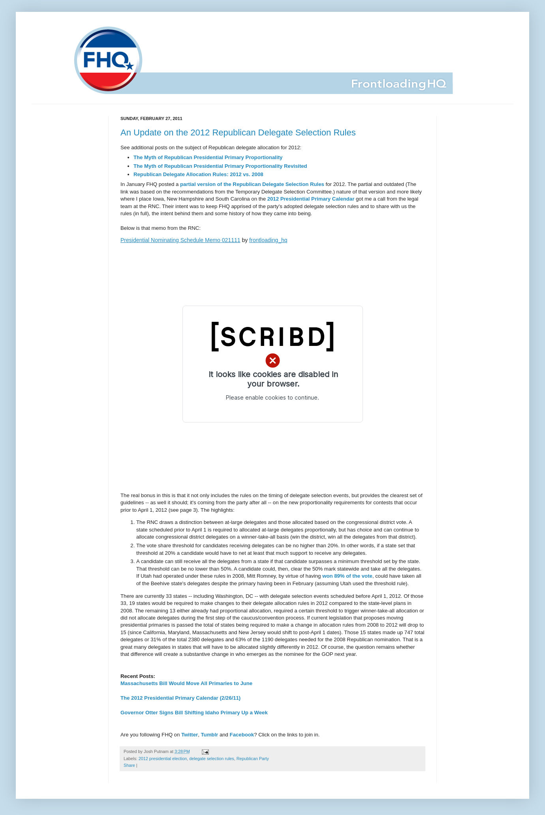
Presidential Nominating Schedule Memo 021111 (180, 240)
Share (129, 765)
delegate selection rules (211, 758)
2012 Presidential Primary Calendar (311, 199)
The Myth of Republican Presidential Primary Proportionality (207, 157)
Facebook (242, 735)
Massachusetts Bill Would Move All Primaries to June (186, 683)
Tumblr (209, 735)
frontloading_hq (268, 240)
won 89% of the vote (347, 576)
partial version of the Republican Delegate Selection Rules (252, 184)
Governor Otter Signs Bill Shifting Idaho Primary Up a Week (194, 712)
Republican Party (253, 758)
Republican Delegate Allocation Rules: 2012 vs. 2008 (198, 174)
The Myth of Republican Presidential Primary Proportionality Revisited (220, 166)
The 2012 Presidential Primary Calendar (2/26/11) (180, 698)
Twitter (189, 735)
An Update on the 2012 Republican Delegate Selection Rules (238, 132)
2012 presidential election (163, 758)
